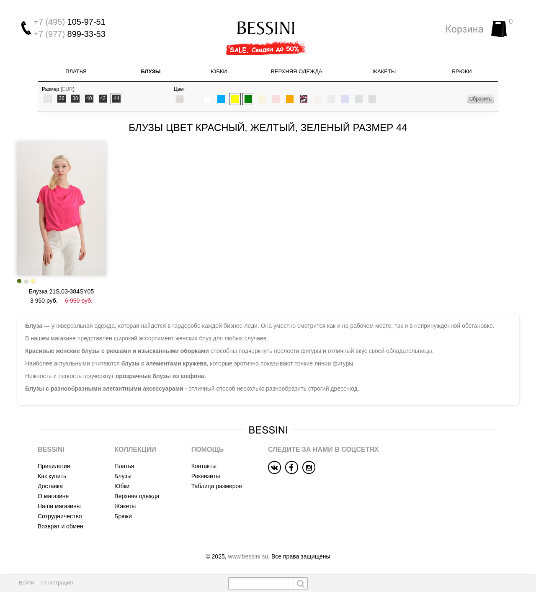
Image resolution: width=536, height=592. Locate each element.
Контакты (203, 466)
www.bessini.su (248, 556)
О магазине (53, 496)
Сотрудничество (60, 516)
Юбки (219, 71)
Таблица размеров (216, 486)
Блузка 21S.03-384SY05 (61, 291)
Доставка (50, 486)
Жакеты (384, 71)
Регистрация (57, 582)
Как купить (52, 476)
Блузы (150, 71)
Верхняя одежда (296, 71)
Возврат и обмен (60, 526)
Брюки (462, 71)
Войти (26, 582)
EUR (67, 89)
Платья (76, 71)
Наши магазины (59, 506)
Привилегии (54, 466)
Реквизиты (205, 476)
